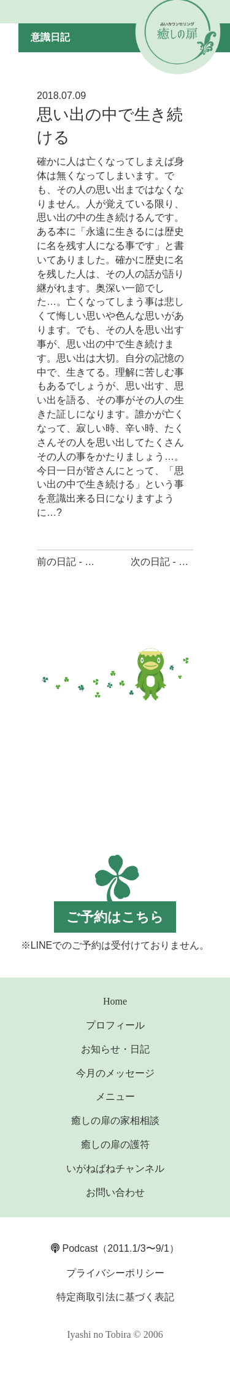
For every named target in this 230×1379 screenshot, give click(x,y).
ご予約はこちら (115, 917)
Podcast (74, 1248)
